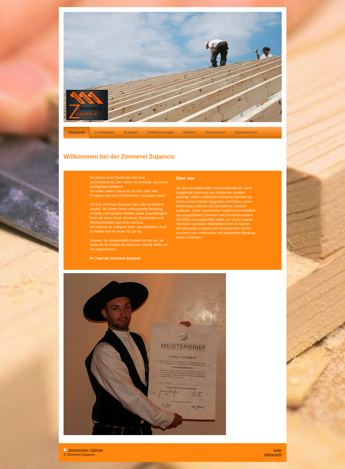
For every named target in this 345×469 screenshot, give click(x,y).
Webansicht (273, 454)
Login (277, 450)
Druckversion (76, 450)
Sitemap (97, 450)
